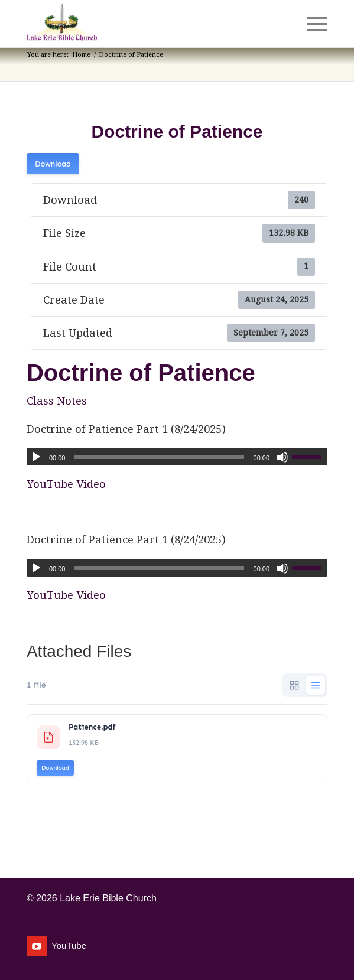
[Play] (36, 457)
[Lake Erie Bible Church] (147, 23)
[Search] (283, 23)
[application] (177, 456)
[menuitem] (283, 23)
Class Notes (57, 401)
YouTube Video (66, 484)
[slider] (158, 457)
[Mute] (282, 457)
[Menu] (311, 23)
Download (53, 163)
